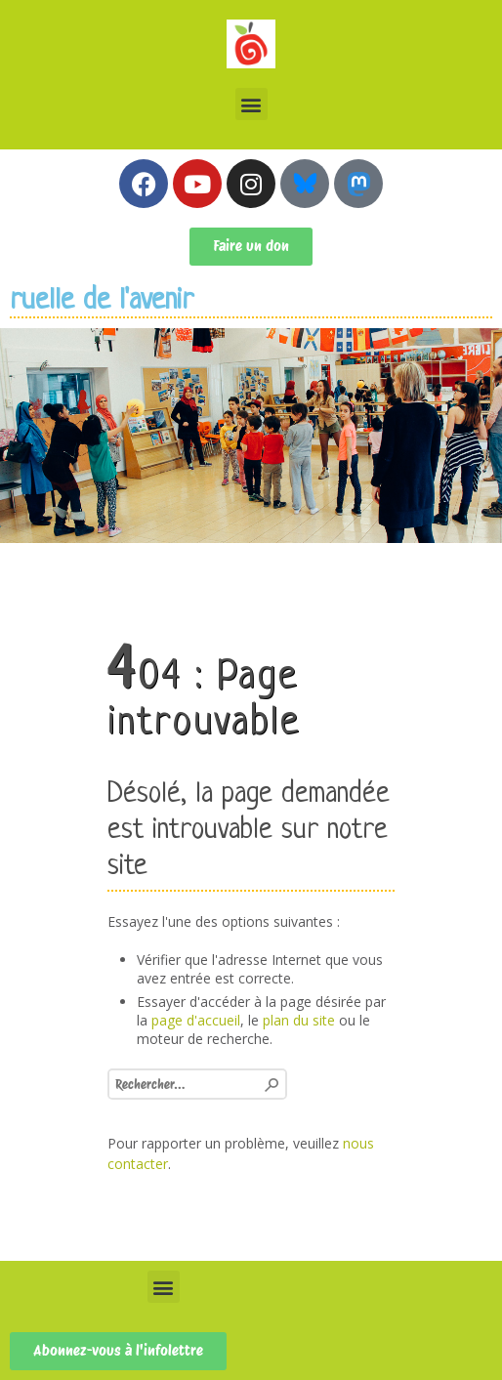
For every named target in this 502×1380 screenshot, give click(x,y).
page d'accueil (195, 1020)
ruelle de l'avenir (101, 301)
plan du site (299, 1020)
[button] (251, 104)
